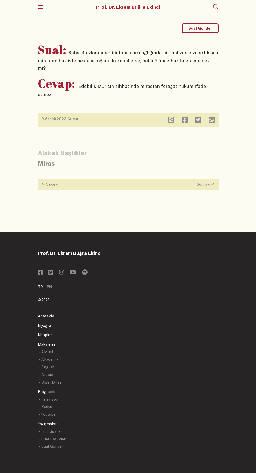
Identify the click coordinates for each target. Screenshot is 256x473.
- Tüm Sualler (50, 431)
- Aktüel (46, 352)
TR (40, 286)
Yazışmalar (47, 423)
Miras (46, 163)
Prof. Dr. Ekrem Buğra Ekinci (128, 7)
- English (47, 367)
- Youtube (47, 414)
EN (49, 286)
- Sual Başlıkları (53, 439)
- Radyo (45, 406)
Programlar (48, 391)
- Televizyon (49, 399)
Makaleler (46, 344)
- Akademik (48, 359)
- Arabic (46, 374)
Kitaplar (45, 335)
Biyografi (45, 325)
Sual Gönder (200, 28)
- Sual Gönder (51, 446)
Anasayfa (46, 316)
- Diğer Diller (50, 382)
